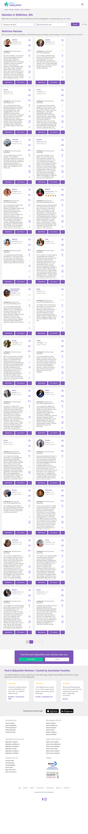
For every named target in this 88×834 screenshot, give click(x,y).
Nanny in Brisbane (51, 727)
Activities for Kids (10, 732)
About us (58, 788)
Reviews (25, 788)
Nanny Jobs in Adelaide (53, 753)
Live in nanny (9, 767)
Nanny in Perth (50, 730)
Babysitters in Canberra (12, 751)
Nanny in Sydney (50, 723)
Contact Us (67, 788)
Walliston (27, 9)
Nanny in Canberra (51, 732)
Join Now (67, 19)
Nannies (17, 9)
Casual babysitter (10, 765)
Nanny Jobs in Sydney (52, 742)
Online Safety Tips (11, 730)
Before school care (11, 772)
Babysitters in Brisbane (12, 746)
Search (11, 9)
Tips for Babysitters (11, 725)
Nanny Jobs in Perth (51, 748)
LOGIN (57, 659)
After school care (10, 769)
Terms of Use (40, 788)
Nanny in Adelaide (51, 734)
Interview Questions (11, 727)
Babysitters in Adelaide (12, 753)
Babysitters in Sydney (12, 742)
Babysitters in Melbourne (13, 744)
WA (22, 9)
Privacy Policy (50, 788)
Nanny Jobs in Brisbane (53, 746)
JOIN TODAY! (31, 659)
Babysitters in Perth (11, 748)
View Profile (8, 82)
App (19, 788)
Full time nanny (10, 760)
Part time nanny (10, 763)
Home (6, 9)
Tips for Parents (10, 723)
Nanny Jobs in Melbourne (53, 744)
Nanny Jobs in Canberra (53, 751)
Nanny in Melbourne (51, 725)
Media (32, 788)
